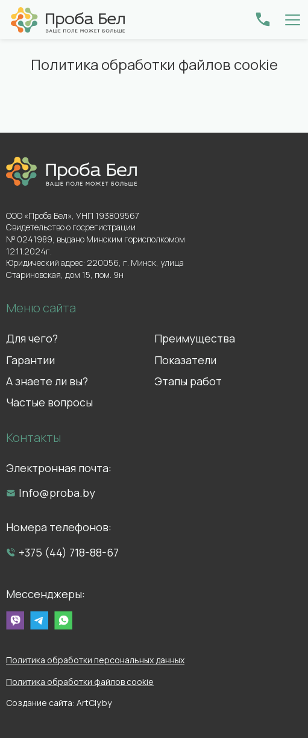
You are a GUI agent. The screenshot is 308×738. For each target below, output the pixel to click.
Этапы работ (188, 381)
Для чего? (32, 338)
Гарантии (30, 360)
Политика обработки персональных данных (95, 660)
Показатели (185, 360)
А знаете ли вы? (47, 381)
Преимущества (194, 338)
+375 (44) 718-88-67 (69, 552)
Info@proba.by (57, 492)
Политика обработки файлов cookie (80, 681)
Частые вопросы (49, 402)
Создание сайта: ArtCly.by (59, 702)
